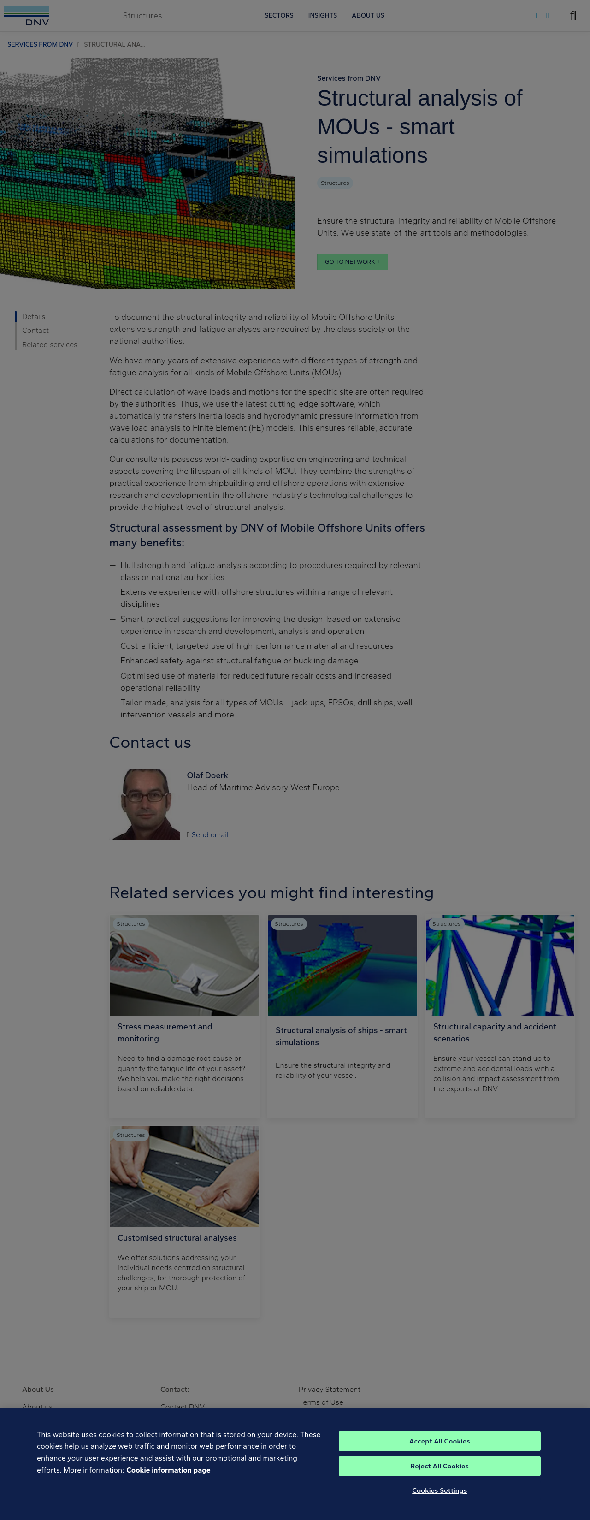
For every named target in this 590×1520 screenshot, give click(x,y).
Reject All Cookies (439, 1485)
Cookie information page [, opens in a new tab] (168, 1489)
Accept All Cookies (439, 1460)
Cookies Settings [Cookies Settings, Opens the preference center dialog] (439, 1509)
